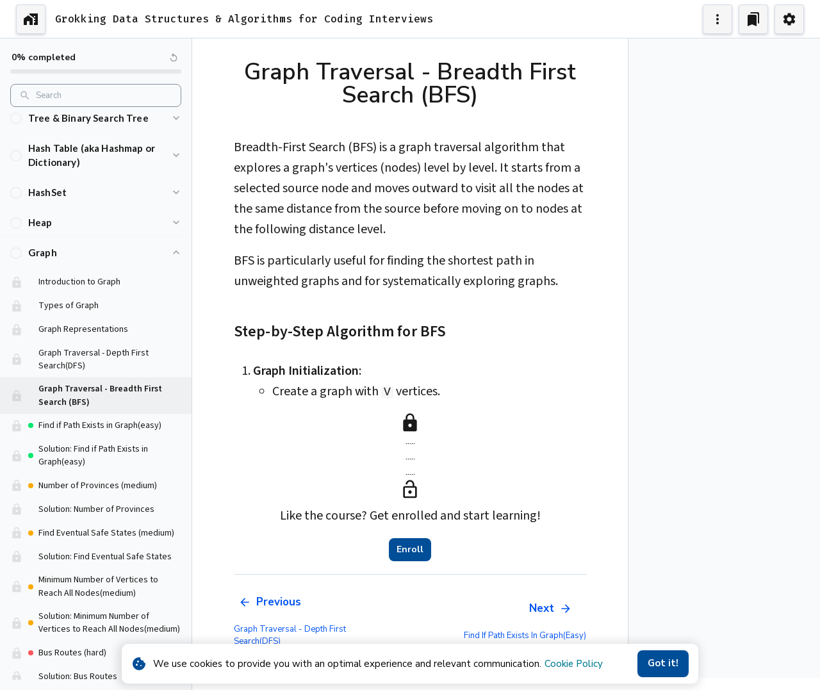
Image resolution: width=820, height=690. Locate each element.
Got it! (663, 663)
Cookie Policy (574, 663)
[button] (96, 128)
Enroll (410, 549)
